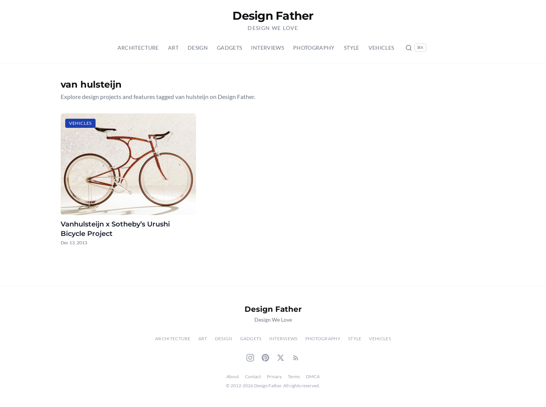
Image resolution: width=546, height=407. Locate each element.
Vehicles (381, 47)
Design (198, 47)
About (232, 376)
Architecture (138, 47)
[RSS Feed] (296, 357)
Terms (294, 376)
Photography (314, 47)
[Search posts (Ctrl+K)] (415, 47)
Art (173, 47)
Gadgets (229, 47)
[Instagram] (250, 357)
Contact (253, 376)
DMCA (313, 376)
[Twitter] (280, 357)
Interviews (267, 47)
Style (351, 47)
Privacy (274, 376)
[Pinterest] (265, 357)
